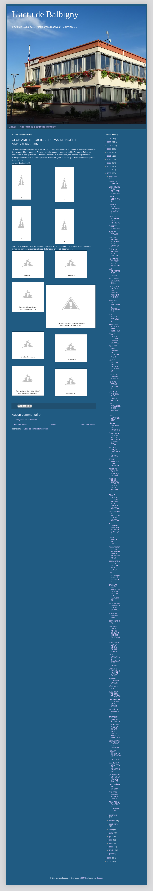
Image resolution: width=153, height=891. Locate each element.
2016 (109, 173)
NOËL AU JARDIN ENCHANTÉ (114, 385)
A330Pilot (83, 878)
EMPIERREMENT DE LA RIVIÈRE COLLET (114, 778)
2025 (109, 142)
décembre (113, 176)
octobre (112, 821)
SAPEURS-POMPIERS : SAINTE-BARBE (114, 672)
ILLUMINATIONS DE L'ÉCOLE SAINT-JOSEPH (114, 565)
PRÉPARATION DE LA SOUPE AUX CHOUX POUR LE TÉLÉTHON (114, 731)
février (112, 850)
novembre (113, 815)
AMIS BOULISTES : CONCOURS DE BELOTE (114, 660)
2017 (109, 170)
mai (111, 840)
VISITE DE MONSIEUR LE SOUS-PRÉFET (114, 396)
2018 (109, 166)
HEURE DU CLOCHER (114, 182)
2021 (109, 156)
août (111, 830)
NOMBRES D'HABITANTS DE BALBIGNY (114, 262)
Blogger (100, 878)
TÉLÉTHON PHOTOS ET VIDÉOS (114, 694)
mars (111, 847)
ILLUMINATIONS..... (114, 622)
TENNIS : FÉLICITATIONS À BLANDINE (114, 462)
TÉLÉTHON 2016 (113, 687)
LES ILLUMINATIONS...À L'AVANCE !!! (114, 577)
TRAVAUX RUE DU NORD (113, 615)
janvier (112, 854)
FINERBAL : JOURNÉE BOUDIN (114, 681)
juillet (111, 833)
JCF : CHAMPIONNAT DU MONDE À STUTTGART (114, 528)
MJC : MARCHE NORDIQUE (114, 318)
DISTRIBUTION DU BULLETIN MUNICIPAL (114, 190)
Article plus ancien (88, 425)
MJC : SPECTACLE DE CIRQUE (114, 272)
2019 (109, 163)
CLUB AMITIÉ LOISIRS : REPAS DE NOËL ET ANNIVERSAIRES (114, 552)
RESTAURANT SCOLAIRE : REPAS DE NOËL (114, 515)
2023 (109, 149)
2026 (109, 139)
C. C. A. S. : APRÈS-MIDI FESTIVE (113, 252)
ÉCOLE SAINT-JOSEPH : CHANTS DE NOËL (114, 338)
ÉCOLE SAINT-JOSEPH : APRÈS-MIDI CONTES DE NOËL (114, 501)
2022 (109, 152)
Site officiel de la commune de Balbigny (38, 127)
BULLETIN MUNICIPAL (114, 227)
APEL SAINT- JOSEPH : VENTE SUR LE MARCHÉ (114, 647)
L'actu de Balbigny (45, 14)
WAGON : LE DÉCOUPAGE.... (114, 281)
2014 (109, 861)
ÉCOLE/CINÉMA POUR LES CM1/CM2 (114, 744)
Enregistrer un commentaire (26, 420)
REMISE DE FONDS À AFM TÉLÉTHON (114, 328)
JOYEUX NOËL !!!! (113, 233)
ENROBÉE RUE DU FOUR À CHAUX (113, 795)
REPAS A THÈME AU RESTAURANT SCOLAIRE (114, 755)
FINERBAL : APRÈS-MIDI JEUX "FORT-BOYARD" (114, 241)
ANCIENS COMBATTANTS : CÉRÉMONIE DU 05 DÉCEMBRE (114, 633)
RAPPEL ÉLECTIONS (114, 199)
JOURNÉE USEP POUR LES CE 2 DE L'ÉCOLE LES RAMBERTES (114, 592)
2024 (109, 146)
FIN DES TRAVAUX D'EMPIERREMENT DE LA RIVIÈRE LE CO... (114, 485)
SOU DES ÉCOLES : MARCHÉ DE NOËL (114, 472)
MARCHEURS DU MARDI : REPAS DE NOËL (114, 606)
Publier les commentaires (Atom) (35, 429)
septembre (113, 824)
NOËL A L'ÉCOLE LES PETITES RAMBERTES (114, 365)
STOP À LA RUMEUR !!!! (114, 711)
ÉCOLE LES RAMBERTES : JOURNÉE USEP (114, 806)
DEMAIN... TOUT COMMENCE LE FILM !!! (114, 208)
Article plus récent (19, 425)
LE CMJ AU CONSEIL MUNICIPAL (114, 376)
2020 (109, 159)
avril (111, 843)
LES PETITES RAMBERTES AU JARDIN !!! (114, 703)
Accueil (12, 127)
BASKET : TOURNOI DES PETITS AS (114, 219)
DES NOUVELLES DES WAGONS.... (114, 408)
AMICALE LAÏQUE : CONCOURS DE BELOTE (114, 451)
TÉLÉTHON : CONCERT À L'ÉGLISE (114, 719)
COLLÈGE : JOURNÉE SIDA (114, 418)
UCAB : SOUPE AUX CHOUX (113, 540)
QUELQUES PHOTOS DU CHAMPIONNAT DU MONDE (114, 291)
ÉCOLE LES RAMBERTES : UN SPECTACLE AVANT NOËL (114, 438)
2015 (109, 858)
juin (111, 837)
